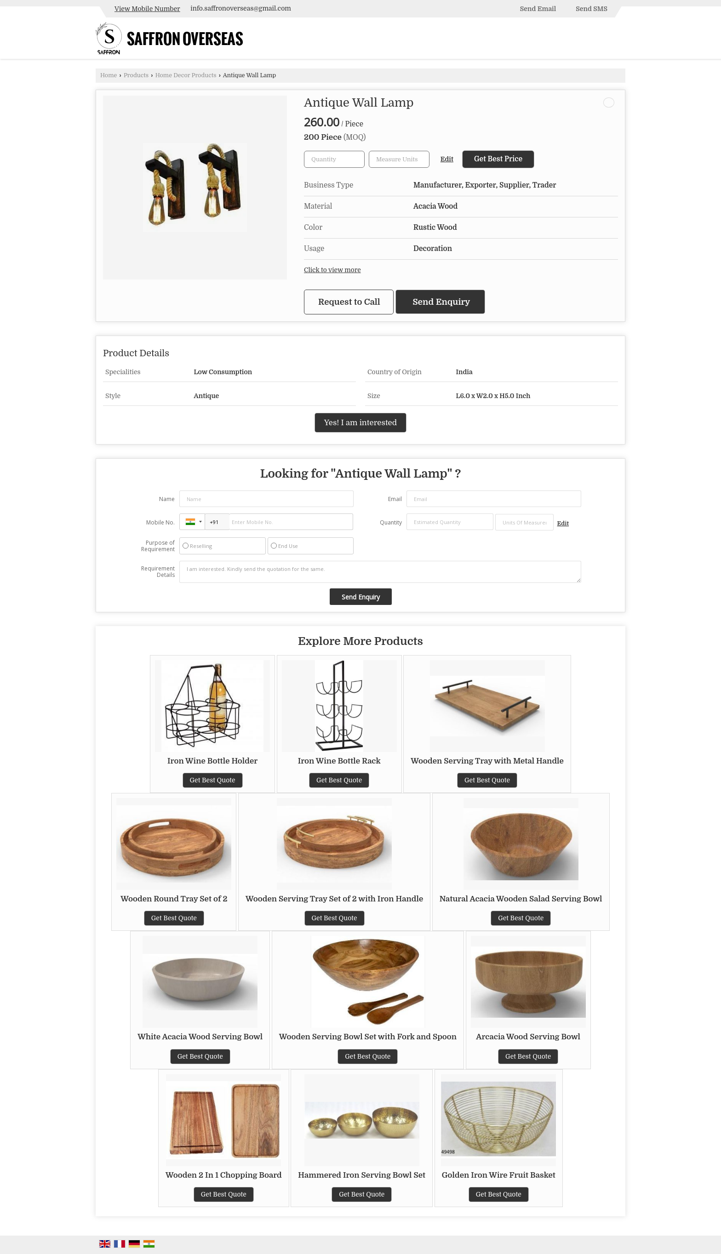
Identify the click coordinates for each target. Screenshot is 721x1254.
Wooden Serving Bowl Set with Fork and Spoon (368, 1036)
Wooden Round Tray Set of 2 (173, 899)
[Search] (619, 40)
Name (167, 499)
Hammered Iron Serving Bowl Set (361, 1175)
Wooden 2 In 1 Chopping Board (224, 1175)
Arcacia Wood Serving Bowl (528, 1036)
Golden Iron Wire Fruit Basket (498, 1175)
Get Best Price (498, 159)
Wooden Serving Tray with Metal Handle (487, 761)
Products (136, 75)
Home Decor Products (186, 75)
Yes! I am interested (360, 422)
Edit (447, 159)
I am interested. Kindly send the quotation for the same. (380, 572)
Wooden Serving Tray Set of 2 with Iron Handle (334, 899)
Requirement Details (158, 571)
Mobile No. (160, 522)
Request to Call (349, 302)
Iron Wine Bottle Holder (212, 761)
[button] (147, 8)
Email (395, 499)
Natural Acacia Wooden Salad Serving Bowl (521, 899)
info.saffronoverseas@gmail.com (240, 8)
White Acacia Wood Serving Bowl (200, 1036)
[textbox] (399, 159)
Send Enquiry (441, 302)
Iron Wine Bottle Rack (339, 761)
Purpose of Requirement (158, 546)
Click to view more (332, 270)
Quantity (391, 522)
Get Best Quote (212, 780)
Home (108, 75)
